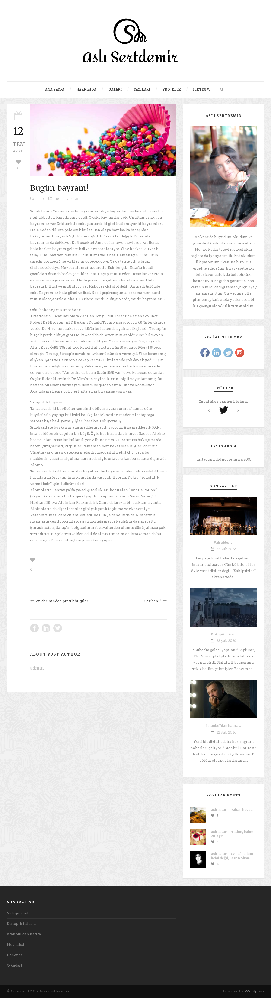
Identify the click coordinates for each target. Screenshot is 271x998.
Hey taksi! (16, 945)
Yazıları (142, 89)
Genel (59, 199)
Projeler (172, 89)
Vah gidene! (223, 542)
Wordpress (254, 991)
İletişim (201, 89)
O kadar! (14, 965)
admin (37, 668)
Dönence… (16, 955)
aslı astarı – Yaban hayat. (232, 810)
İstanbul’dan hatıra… (223, 726)
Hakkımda (86, 89)
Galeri (115, 89)
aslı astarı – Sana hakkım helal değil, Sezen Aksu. (232, 856)
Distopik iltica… (223, 634)
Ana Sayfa (54, 89)
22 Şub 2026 (226, 549)
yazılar (73, 199)
